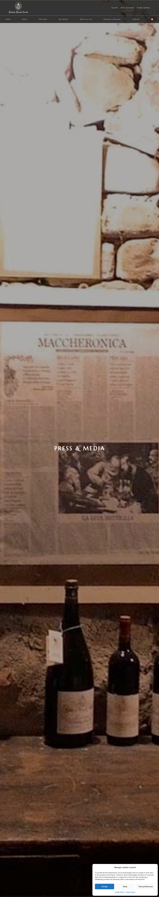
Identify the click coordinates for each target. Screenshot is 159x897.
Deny (125, 886)
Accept (104, 886)
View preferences (145, 886)
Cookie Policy (119, 892)
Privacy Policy (130, 892)
